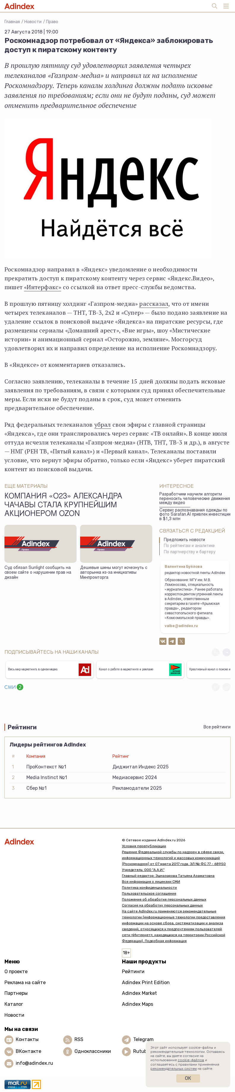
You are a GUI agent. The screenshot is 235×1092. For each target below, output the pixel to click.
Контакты (27, 1039)
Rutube (141, 1051)
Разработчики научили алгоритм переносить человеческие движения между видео (194, 499)
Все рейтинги (217, 727)
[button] (227, 652)
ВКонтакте (28, 1051)
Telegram (143, 1039)
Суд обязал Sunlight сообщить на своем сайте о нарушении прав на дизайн (37, 573)
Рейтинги (133, 971)
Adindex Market (139, 993)
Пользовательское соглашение (149, 893)
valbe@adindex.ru (181, 626)
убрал (102, 425)
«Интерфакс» (42, 287)
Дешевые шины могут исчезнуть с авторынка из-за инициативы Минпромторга (113, 573)
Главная (12, 21)
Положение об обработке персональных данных (164, 899)
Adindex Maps (137, 1004)
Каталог (13, 1004)
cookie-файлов (191, 1060)
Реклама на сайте (25, 982)
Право (52, 21)
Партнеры (16, 993)
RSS (78, 1039)
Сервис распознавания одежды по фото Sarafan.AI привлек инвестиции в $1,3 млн (195, 515)
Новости (33, 21)
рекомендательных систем (173, 1069)
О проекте (16, 971)
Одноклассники (92, 1051)
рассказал (153, 304)
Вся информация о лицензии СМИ (151, 882)
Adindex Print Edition (146, 982)
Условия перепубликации (144, 846)
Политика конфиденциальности (149, 887)
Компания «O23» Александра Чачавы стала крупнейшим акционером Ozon (63, 505)
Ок (188, 1078)
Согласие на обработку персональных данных (162, 905)
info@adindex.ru (34, 1063)
